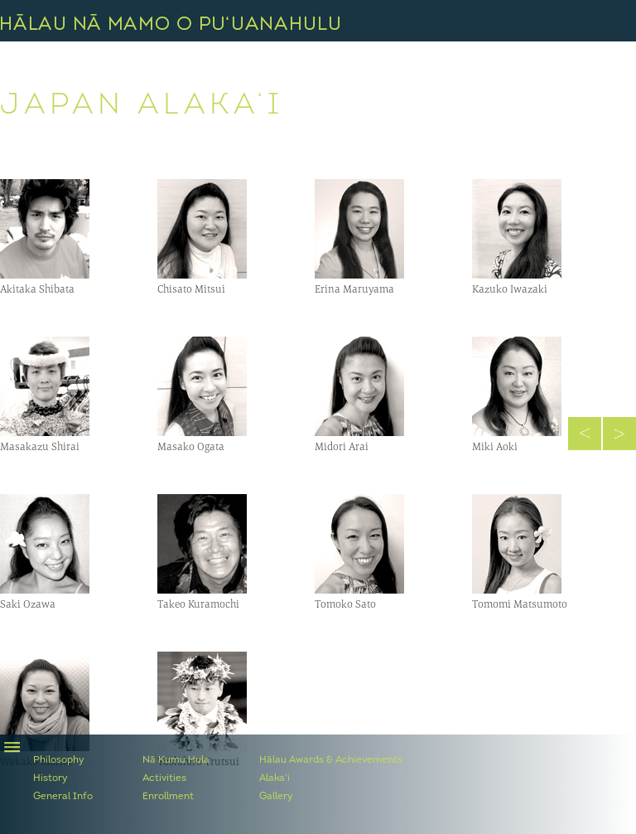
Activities (164, 778)
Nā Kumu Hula (176, 760)
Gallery (276, 797)
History (50, 778)
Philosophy (58, 760)
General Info (63, 797)
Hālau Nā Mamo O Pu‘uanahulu (170, 22)
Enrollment (168, 797)
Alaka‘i (274, 778)
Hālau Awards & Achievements (330, 760)
